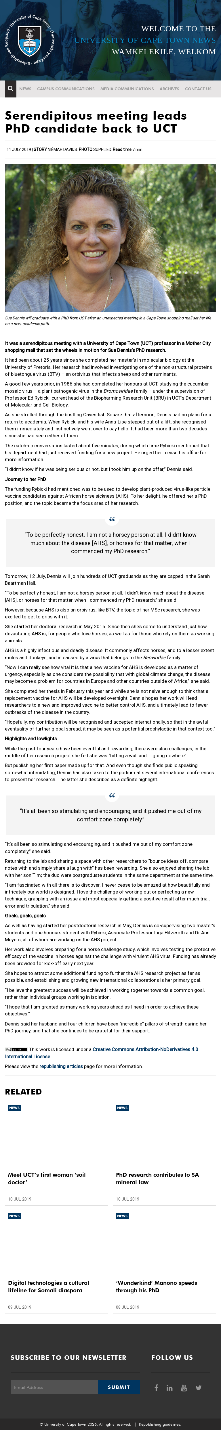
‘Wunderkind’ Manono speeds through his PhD (156, 1286)
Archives (169, 89)
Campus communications (66, 89)
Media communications (127, 89)
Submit (119, 1387)
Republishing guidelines (159, 1424)
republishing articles (61, 1066)
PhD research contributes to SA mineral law (157, 1178)
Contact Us (198, 89)
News (25, 89)
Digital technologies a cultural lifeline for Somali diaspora (48, 1286)
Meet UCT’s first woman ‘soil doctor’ (47, 1178)
